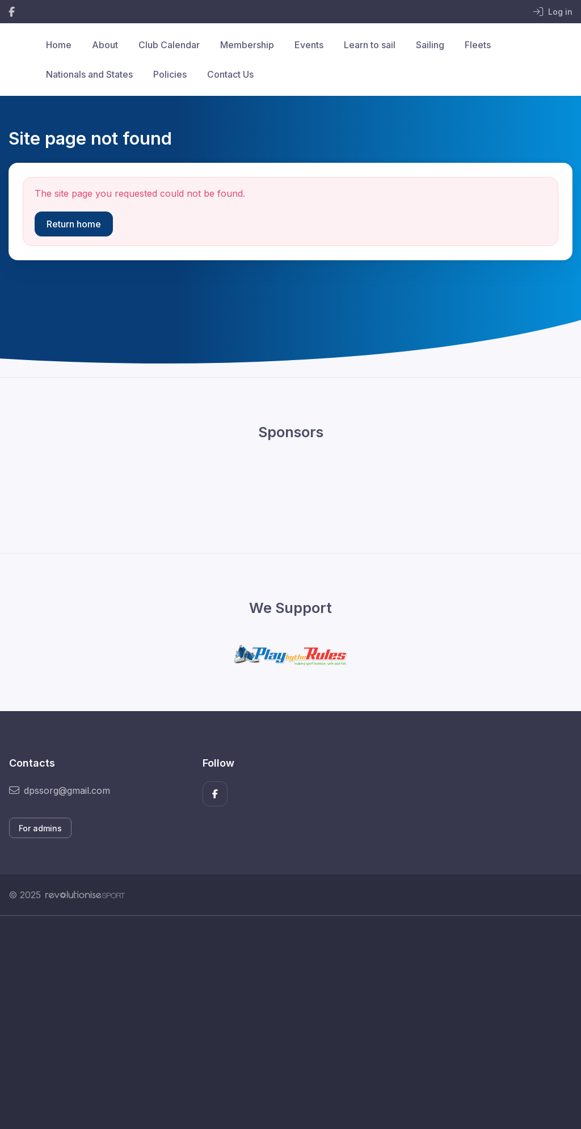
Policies (170, 74)
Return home (74, 224)
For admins (40, 828)
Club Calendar (169, 44)
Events (308, 44)
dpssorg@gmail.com (59, 790)
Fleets (478, 44)
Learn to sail (369, 44)
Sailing (430, 44)
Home (58, 44)
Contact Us (230, 74)
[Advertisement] (290, 1022)
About (105, 44)
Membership (247, 44)
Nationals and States (89, 74)
